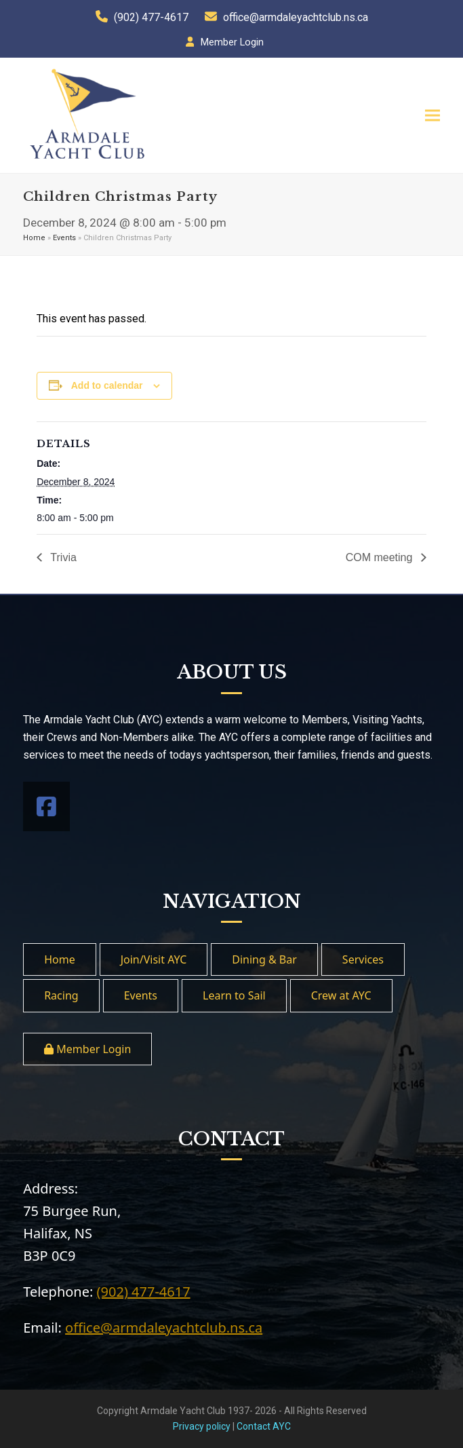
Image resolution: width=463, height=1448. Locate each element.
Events (64, 237)
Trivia (62, 557)
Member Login (232, 42)
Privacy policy (201, 1426)
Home (34, 237)
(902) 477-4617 (151, 17)
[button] (432, 115)
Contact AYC (264, 1426)
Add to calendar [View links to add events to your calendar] (107, 385)
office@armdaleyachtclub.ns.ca (295, 17)
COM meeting (381, 557)
